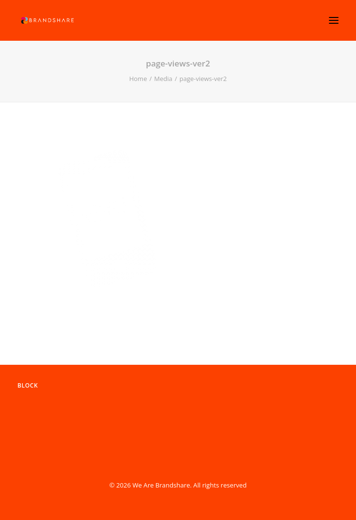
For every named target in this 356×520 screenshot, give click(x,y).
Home (138, 78)
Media (163, 78)
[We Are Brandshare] (46, 20)
